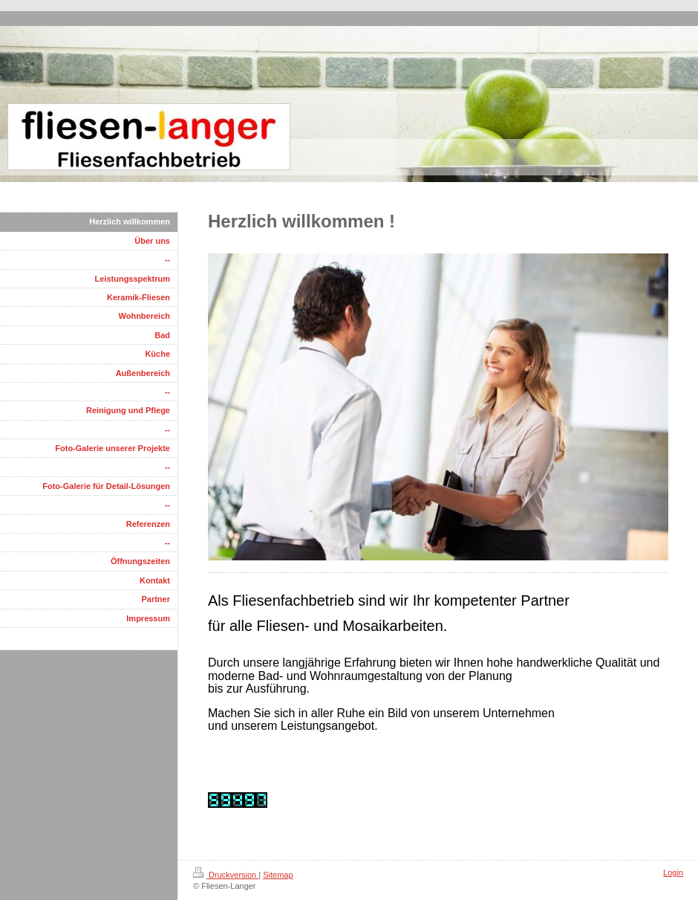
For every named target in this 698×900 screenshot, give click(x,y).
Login (673, 872)
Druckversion (225, 874)
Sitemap (278, 874)
